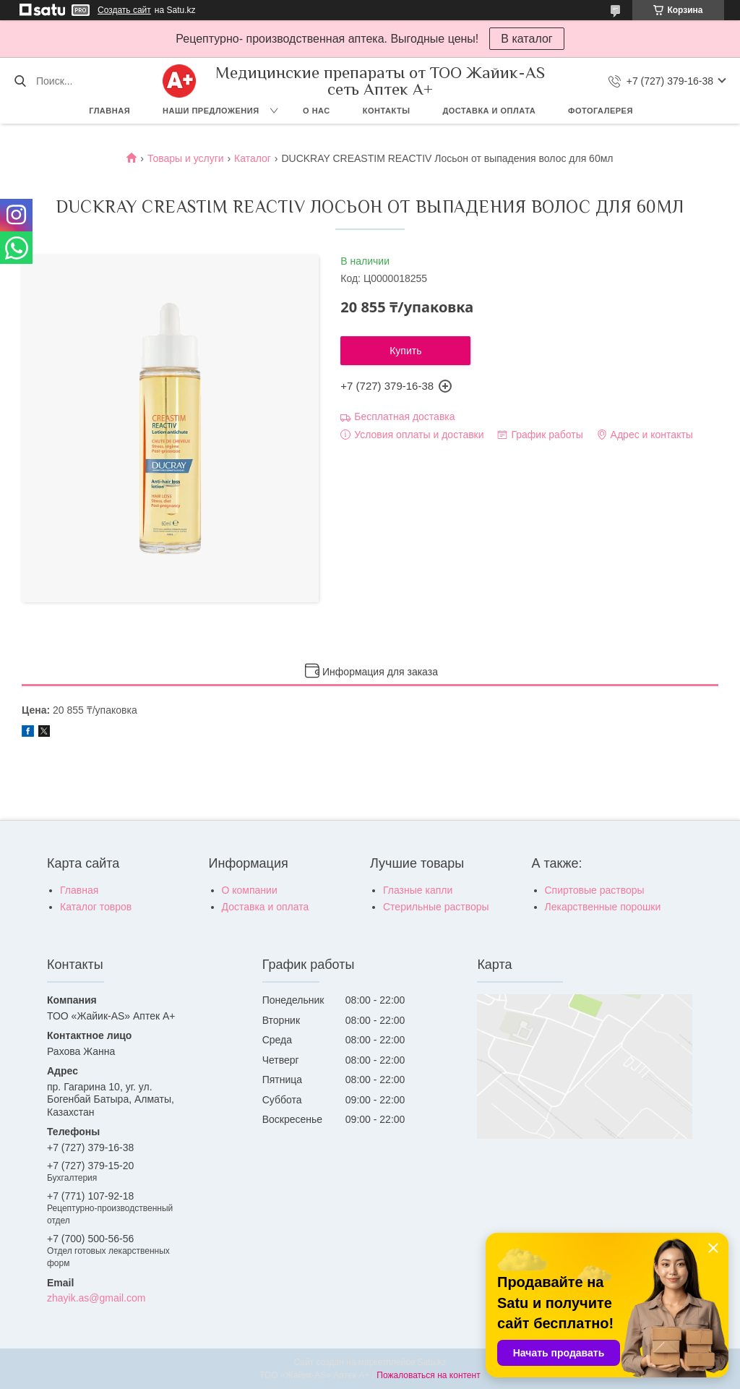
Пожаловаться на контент (428, 1375)
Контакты (386, 110)
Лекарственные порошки (603, 907)
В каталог (526, 39)
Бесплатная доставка (404, 416)
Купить (405, 350)
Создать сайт (124, 10)
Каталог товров (96, 907)
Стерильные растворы (436, 907)
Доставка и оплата (488, 110)
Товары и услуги (185, 158)
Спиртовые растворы (595, 890)
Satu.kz (431, 1362)
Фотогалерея (600, 110)
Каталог (252, 158)
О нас (316, 110)
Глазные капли (417, 890)
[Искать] (20, 81)
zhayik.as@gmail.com (96, 1298)
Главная (109, 110)
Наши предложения (211, 110)
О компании (250, 890)
